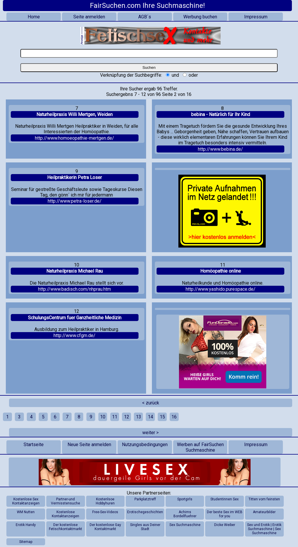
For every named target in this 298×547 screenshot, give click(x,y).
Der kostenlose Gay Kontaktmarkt (105, 527)
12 (126, 417)
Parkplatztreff (145, 499)
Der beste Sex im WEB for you (224, 514)
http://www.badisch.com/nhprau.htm (74, 289)
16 (174, 417)
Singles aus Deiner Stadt (145, 527)
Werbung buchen (200, 17)
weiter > (150, 432)
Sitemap (25, 542)
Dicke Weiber (224, 525)
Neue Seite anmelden (89, 444)
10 (102, 417)
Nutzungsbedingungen (145, 444)
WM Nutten (26, 512)
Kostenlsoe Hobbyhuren (105, 501)
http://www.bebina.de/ (220, 149)
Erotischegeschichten (145, 512)
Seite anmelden (89, 17)
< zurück (150, 403)
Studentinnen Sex (224, 499)
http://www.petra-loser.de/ (75, 201)
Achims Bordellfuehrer (184, 514)
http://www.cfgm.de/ (74, 335)
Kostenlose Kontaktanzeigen (65, 514)
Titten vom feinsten (264, 499)
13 (138, 417)
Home (34, 17)
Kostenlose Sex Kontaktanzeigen (26, 501)
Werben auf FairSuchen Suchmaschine (200, 447)
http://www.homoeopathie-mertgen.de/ (74, 138)
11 (114, 417)
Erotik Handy (26, 525)
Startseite (34, 444)
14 (150, 417)
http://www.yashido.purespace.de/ (221, 289)
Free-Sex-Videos (105, 512)
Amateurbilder (264, 512)
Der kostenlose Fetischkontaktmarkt (65, 527)
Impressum (255, 17)
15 (162, 417)
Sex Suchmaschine (185, 525)
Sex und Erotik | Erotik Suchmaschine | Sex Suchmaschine (264, 529)
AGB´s (144, 17)
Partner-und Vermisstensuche (65, 501)
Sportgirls (184, 499)
